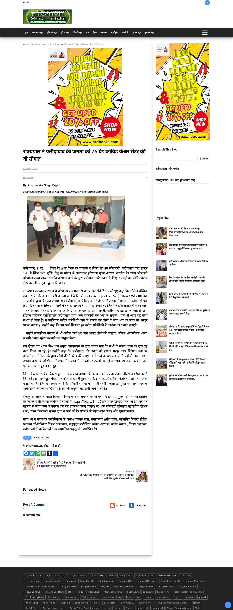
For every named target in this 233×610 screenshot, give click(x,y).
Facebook (141, 493)
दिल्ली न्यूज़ (77, 32)
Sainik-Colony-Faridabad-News (85, 596)
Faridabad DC (86, 568)
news (177, 585)
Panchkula (65, 590)
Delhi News (186, 563)
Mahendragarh (89, 585)
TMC (197, 596)
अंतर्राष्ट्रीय (114, 32)
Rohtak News (31, 596)
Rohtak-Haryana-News (54, 596)
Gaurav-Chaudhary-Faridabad (40, 574)
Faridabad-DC (125, 568)
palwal (202, 585)
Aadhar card (61, 563)
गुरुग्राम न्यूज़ (149, 32)
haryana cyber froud (124, 574)
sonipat (118, 596)
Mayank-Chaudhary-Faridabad (117, 585)
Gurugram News (68, 574)
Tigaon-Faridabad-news (179, 596)
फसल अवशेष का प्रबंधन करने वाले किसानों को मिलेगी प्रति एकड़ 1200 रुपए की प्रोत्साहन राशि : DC (189, 346)
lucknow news (71, 585)
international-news (113, 579)
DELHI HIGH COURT (167, 563)
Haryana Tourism (187, 574)
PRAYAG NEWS (127, 590)
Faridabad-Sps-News (195, 568)
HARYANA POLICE (166, 574)
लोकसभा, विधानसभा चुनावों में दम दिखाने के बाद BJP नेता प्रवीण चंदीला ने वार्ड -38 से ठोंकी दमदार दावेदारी (189, 330)
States (129, 596)
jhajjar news (133, 579)
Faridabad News (39, 44)
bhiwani (112, 563)
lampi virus (53, 585)
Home (26, 2)
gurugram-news (88, 574)
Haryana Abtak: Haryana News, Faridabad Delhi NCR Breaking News (54, 607)
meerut (148, 585)
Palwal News (31, 590)
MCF (138, 585)
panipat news (81, 590)
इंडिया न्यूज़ (65, 32)
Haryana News (146, 574)
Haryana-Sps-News (54, 579)
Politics (96, 590)
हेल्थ (95, 32)
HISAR (71, 579)
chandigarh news (144, 563)
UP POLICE (43, 601)
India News (93, 579)
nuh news (190, 585)
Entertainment (32, 568)
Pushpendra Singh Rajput (44, 185)
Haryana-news (32, 579)
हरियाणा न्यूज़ (52, 32)
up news (29, 601)
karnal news (163, 579)
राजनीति (125, 32)
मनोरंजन (103, 32)
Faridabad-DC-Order (147, 568)
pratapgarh (109, 590)
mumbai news (164, 585)
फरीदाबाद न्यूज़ (37, 32)
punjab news (145, 590)
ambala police (97, 563)
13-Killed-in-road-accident (37, 563)
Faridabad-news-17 (170, 568)
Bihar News (126, 563)
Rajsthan (196, 590)
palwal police (49, 590)
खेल (87, 32)
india (81, 579)
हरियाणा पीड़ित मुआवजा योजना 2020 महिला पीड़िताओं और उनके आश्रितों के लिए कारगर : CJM (188, 362)
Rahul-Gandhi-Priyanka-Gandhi (171, 590)
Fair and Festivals (52, 568)
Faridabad (71, 568)
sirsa (107, 596)
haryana (105, 574)
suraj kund (142, 596)
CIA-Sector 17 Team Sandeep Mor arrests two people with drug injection (186, 232)
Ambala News (78, 563)
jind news (148, 579)
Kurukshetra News (34, 585)
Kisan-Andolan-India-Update (188, 579)
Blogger (120, 493)
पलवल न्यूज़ (136, 32)
